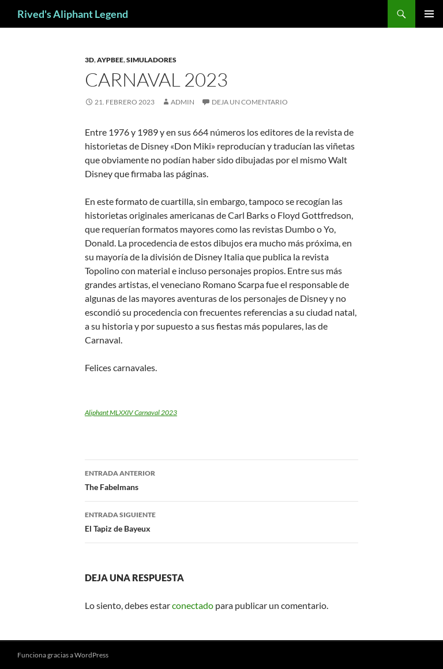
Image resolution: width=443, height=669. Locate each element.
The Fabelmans (221, 479)
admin (182, 102)
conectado (192, 605)
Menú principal (429, 14)
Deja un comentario (250, 102)
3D (89, 59)
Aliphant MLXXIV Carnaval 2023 (131, 412)
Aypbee (110, 59)
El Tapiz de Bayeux (221, 520)
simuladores (151, 59)
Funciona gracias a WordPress (62, 655)
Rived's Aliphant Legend (72, 14)
